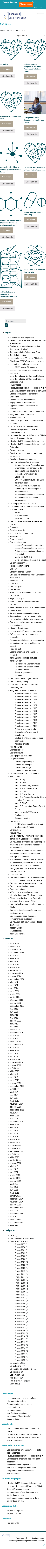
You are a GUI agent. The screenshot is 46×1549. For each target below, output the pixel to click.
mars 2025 (14, 964)
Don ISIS (14, 569)
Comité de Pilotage (23, 768)
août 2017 (14, 1089)
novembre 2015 (16, 1122)
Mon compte (15, 536)
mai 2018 (14, 1077)
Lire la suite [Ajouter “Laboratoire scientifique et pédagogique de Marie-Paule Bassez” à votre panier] (7, 184)
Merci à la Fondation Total (26, 788)
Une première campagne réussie (24, 679)
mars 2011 (14, 1193)
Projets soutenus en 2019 (26, 693)
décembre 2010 (16, 1199)
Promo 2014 (20, 1348)
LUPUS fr (14, 584)
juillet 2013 (14, 1157)
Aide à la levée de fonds (25, 729)
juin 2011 (14, 1184)
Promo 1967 (20, 1262)
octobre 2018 (15, 1065)
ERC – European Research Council (30, 560)
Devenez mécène (22, 818)
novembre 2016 (16, 1104)
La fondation (15, 830)
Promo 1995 (20, 1304)
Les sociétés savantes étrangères (29, 545)
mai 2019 (14, 1053)
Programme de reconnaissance (23, 415)
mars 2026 (14, 944)
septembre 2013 (17, 1151)
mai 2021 (14, 1027)
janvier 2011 (15, 1196)
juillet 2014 (14, 1125)
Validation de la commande (21, 533)
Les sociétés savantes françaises (29, 548)
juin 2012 (14, 1166)
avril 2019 (14, 1056)
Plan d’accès (15, 385)
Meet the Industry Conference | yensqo (27, 379)
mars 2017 (14, 1101)
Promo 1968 (20, 1265)
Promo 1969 (20, 1268)
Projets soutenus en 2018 (26, 696)
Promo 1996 (20, 1307)
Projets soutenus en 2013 (26, 717)
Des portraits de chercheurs (22, 886)
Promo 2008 (20, 1330)
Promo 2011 (20, 1339)
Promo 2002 (20, 1321)
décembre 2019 (16, 1045)
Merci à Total (20, 782)
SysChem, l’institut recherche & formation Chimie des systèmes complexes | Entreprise (28, 394)
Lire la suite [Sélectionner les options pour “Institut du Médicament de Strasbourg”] (31, 226)
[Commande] (30, 35)
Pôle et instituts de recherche (22, 400)
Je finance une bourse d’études (23, 658)
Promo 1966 (20, 1259)
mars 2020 (14, 1039)
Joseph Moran (16, 928)
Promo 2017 (20, 1354)
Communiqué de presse (20, 1238)
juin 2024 (14, 982)
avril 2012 (14, 1172)
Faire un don (6, 69)
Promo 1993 (20, 1301)
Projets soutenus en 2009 (26, 705)
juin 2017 (14, 1092)
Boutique (14, 527)
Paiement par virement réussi (27, 664)
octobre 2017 (15, 1083)
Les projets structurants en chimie (24, 364)
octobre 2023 (15, 1003)
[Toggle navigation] (40, 15)
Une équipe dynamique (20, 682)
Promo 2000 (20, 1315)
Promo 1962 (20, 1253)
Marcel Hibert (15, 931)
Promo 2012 (20, 1342)
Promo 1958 (20, 1247)
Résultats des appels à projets (23, 459)
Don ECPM (15, 590)
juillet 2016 (14, 1116)
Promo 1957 (20, 1244)
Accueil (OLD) (16, 833)
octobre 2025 (15, 950)
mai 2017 (14, 1095)
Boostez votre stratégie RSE (22, 337)
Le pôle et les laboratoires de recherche (27, 412)
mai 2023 (14, 1009)
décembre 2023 (16, 1000)
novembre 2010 (16, 1202)
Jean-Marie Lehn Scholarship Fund (25, 352)
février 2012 (15, 1175)
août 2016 (14, 1113)
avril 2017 (14, 1098)
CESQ (12, 1235)
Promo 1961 (20, 1250)
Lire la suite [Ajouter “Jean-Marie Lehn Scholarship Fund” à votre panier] (7, 131)
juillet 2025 (14, 958)
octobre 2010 (15, 1205)
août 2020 (14, 1036)
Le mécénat (15, 1372)
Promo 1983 (20, 1280)
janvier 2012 (15, 1178)
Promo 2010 (20, 1336)
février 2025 (15, 967)
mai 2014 (14, 1131)
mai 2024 (14, 985)
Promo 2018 (20, 1357)
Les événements (17, 1375)
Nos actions (15, 821)
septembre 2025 (17, 953)
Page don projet (17, 598)
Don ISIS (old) (16, 587)
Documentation (16, 610)
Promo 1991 (20, 1295)
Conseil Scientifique (23, 765)
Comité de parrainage (24, 762)
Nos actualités (16, 747)
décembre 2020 (16, 1033)
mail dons (14, 373)
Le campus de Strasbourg (21, 1369)
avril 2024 (14, 988)
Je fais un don (16, 661)
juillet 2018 (14, 1071)
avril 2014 (14, 1134)
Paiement (19, 676)
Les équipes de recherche (21, 756)
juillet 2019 (14, 1050)
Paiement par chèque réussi (27, 667)
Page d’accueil (16, 539)
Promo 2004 (20, 1324)
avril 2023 (14, 1012)
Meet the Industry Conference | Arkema (27, 376)
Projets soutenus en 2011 (26, 711)
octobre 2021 (15, 1021)
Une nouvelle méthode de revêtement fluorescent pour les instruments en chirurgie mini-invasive (26, 854)
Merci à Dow (20, 791)
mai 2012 (14, 1169)
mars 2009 (14, 1217)
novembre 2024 (16, 973)
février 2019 (15, 1059)
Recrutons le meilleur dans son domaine (27, 607)
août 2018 (14, 1068)
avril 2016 (14, 1119)
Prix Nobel (19, 554)
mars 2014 (14, 1136)
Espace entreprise (15, 1510)
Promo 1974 (20, 1274)
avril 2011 (14, 1190)
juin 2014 (14, 1128)
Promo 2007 (20, 1327)
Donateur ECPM (17, 1241)
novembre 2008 (16, 1223)
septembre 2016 (17, 1110)
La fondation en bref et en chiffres (24, 774)
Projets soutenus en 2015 (26, 723)
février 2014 (15, 1139)
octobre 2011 (15, 1181)
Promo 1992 (20, 1298)
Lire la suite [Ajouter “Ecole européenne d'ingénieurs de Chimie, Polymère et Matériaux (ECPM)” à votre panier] (31, 83)
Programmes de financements (23, 690)
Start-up (13, 1384)
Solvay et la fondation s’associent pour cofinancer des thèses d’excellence (29, 498)
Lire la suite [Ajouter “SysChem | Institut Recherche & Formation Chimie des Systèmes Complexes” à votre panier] (7, 237)
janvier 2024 (15, 997)
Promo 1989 (20, 1289)
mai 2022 (14, 1018)
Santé (17, 512)
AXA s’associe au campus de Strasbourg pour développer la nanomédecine (28, 489)
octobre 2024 (15, 976)
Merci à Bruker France (24, 794)
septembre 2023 (17, 1006)
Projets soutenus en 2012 (26, 714)
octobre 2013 (15, 1148)
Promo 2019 (20, 1360)
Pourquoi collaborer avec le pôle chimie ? (28, 388)
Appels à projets (22, 744)
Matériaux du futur (23, 518)
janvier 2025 (15, 970)
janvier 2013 (15, 1160)
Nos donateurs (16, 776)
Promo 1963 (20, 1256)
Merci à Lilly (20, 779)
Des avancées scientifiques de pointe (26, 883)
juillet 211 (14, 1225)
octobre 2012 (15, 1163)
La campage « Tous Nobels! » (23, 504)
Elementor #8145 (17, 417)
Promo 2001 (20, 1318)
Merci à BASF (21, 803)
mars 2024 (14, 991)
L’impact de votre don (19, 628)
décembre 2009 (16, 1214)
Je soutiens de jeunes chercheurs (24, 613)
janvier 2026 (15, 947)
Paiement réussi (22, 670)
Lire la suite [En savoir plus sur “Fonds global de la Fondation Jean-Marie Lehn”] (31, 284)
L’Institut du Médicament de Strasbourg (27, 441)
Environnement (21, 515)
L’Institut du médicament (20, 572)
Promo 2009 (20, 1333)
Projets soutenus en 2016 (26, 726)
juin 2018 (14, 1074)
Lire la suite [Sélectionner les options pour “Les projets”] (7, 76)
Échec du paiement (23, 673)
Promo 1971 (20, 1271)
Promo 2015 (20, 1351)
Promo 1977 (20, 1277)
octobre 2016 (15, 1107)
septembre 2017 (17, 1086)
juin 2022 (14, 1015)
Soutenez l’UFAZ (17, 581)
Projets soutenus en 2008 (26, 702)
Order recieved (16, 382)
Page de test (15, 649)
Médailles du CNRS (23, 557)
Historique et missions (19, 566)
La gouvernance (17, 759)
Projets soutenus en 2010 (26, 708)
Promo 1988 (20, 1286)
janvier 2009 (15, 1220)
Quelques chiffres (17, 889)
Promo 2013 (20, 1345)
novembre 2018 (16, 1062)
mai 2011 (14, 1187)
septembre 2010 (17, 1208)
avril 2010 (14, 1211)
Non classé (15, 1378)
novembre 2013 (16, 1145)
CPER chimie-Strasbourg (26, 367)
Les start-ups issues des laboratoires (26, 370)
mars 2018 (14, 1080)
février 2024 (15, 994)
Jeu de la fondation (18, 355)
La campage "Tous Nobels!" (19, 1416)
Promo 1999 (20, 1313)
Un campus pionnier (18, 563)
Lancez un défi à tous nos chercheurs (26, 631)
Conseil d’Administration (25, 771)
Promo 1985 (20, 1283)
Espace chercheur (15, 1513)
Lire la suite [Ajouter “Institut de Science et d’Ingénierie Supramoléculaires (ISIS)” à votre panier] (7, 308)
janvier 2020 (15, 1042)
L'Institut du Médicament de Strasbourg (24, 1483)
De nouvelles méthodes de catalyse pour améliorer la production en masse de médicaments (27, 845)
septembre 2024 (17, 979)
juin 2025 (14, 961)
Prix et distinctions (18, 542)
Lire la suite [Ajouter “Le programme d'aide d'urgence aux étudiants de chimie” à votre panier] (31, 134)
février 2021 (15, 1030)
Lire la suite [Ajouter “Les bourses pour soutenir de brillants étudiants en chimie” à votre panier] (31, 182)
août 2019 (14, 1047)
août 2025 (14, 955)
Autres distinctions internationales (29, 551)
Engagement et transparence (22, 403)
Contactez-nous (17, 750)
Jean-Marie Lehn (17, 934)
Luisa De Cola (16, 874)
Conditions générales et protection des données (26, 1541)
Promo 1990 (20, 1292)
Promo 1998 (20, 1310)
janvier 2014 (15, 1142)
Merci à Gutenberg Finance (27, 785)
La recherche (15, 1366)
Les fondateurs (16, 753)
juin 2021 (14, 1024)
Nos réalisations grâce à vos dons (24, 462)
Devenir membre (17, 450)
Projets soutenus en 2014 (26, 720)
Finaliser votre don (18, 530)
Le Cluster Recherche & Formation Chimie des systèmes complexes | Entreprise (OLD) (25, 429)
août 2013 (14, 1154)
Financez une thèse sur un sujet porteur (27, 640)
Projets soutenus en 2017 (26, 699)
